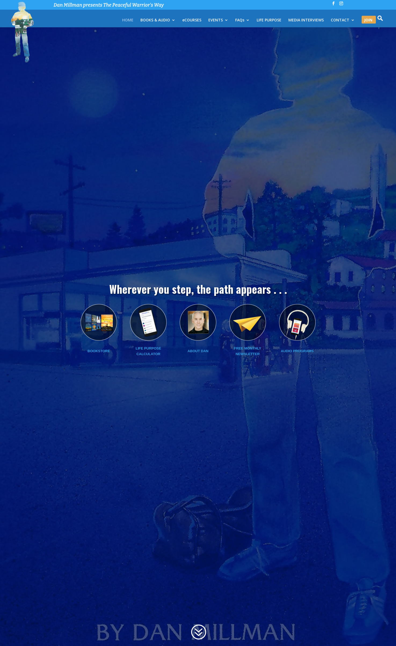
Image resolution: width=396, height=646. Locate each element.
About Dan (197, 379)
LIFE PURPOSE (269, 21)
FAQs (239, 21)
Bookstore (99, 379)
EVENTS (215, 21)
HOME (127, 21)
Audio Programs (297, 379)
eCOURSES (191, 21)
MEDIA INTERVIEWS (306, 21)
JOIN (368, 21)
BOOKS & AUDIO (155, 21)
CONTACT (340, 21)
